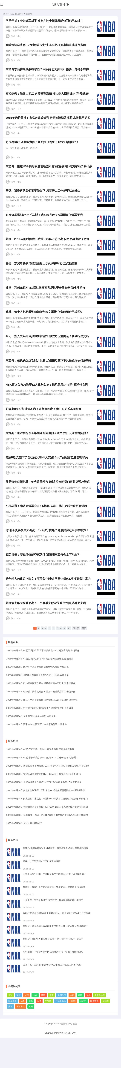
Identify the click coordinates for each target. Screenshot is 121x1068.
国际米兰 (21, 1036)
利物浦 (48, 1030)
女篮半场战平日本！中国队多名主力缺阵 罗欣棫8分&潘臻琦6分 (54, 904)
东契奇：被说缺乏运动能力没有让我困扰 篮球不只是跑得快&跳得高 (48, 379)
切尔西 (106, 1030)
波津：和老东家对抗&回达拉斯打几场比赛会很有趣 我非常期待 (46, 302)
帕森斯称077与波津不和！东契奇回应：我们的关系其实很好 (44, 430)
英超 (19, 1025)
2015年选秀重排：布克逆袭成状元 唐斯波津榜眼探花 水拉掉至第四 (48, 123)
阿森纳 (73, 1030)
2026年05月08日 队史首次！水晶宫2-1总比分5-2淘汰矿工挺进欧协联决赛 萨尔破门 (47, 828)
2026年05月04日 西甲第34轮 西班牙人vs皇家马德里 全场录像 (36, 754)
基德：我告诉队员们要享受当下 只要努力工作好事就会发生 (43, 200)
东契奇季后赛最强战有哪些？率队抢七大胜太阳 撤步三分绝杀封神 (47, 72)
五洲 (39, 1030)
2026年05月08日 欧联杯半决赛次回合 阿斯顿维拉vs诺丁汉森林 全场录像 (42, 729)
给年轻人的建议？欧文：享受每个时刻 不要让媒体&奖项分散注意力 (48, 609)
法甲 (23, 1030)
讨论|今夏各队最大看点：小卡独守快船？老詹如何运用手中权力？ (47, 558)
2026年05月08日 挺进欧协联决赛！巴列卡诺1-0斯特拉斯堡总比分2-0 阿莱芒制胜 (46, 820)
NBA (35, 1025)
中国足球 (62, 1025)
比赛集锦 (94, 1030)
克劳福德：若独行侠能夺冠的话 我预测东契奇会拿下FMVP (43, 584)
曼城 (10, 1036)
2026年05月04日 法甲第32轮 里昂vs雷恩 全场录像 (31, 746)
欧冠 (31, 1036)
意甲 (51, 1025)
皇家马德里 (100, 1025)
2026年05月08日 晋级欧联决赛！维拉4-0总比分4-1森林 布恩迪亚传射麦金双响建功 (47, 836)
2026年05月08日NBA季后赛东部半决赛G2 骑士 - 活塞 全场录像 (37, 705)
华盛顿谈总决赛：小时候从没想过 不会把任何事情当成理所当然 (46, 47)
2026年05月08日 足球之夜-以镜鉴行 (24, 853)
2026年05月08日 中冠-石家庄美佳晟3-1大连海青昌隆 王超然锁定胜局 (40, 779)
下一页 (76, 659)
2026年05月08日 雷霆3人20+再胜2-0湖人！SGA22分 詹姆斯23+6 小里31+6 (43, 803)
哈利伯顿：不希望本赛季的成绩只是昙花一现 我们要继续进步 (53, 981)
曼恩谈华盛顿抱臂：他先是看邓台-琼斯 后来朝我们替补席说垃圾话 (48, 507)
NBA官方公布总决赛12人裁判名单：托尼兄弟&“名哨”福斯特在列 (47, 405)
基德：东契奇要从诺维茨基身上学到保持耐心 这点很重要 (42, 277)
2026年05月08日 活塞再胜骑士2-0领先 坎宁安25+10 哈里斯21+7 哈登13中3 (43, 812)
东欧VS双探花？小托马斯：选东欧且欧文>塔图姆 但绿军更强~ (45, 226)
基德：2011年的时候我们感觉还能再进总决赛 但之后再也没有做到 (48, 251)
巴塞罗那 (12, 1030)
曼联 (31, 1030)
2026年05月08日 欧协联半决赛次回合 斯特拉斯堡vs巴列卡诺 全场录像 (40, 713)
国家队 (83, 1030)
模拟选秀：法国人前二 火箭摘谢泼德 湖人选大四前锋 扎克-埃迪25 (47, 98)
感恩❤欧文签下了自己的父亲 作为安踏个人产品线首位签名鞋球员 (47, 482)
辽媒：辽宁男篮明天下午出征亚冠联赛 (41, 891)
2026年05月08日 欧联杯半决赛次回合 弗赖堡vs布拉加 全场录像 (37, 696)
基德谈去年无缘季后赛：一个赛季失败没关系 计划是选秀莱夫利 (46, 635)
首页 (5, 13)
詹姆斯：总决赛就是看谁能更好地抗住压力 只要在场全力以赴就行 (55, 955)
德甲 (80, 1025)
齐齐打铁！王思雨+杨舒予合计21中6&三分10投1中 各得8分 (52, 994)
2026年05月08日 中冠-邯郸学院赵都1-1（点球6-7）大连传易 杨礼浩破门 (41, 787)
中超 (72, 1025)
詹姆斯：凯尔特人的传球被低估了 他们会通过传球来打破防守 (53, 968)
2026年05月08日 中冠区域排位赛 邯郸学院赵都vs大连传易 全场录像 (39, 688)
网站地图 (72, 1053)
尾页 (84, 659)
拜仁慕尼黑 (60, 1030)
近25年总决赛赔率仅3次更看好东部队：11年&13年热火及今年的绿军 (56, 942)
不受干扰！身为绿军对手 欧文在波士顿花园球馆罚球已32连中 (45, 21)
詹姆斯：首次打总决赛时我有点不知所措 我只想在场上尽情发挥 (54, 916)
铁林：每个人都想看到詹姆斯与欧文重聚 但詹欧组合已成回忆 (45, 328)
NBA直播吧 (60, 5)
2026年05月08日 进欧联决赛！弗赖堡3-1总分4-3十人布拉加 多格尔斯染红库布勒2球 (47, 795)
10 (69, 659)
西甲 (43, 1025)
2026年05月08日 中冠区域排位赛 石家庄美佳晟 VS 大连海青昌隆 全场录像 (42, 680)
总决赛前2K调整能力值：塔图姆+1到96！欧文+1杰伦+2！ (43, 149)
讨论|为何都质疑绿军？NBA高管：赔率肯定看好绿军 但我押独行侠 (55, 878)
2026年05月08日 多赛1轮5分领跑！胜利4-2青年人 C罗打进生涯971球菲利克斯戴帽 (47, 844)
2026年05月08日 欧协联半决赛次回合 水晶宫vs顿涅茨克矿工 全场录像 (40, 721)
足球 (10, 1025)
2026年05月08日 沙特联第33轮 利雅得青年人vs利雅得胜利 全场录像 (39, 737)
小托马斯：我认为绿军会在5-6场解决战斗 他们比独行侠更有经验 (47, 533)
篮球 (27, 1025)
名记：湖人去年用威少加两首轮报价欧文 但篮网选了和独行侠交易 (47, 354)
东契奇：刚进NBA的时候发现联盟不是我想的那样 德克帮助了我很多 (49, 175)
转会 (88, 1025)
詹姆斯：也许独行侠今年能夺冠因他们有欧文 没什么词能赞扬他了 (47, 456)
